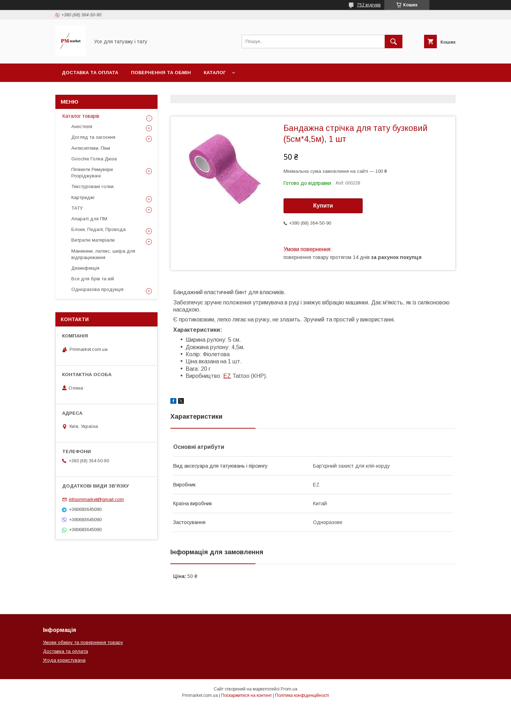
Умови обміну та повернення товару (83, 642)
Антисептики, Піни (90, 148)
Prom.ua (289, 689)
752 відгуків (369, 4)
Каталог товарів (80, 116)
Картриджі (82, 197)
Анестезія (81, 126)
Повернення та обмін (161, 72)
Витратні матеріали (93, 240)
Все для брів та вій (92, 278)
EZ (227, 376)
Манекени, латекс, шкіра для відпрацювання (103, 254)
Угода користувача (64, 660)
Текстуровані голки (92, 186)
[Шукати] (393, 41)
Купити (323, 206)
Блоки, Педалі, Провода (98, 229)
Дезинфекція (85, 268)
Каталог (215, 72)
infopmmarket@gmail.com (96, 499)
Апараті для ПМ (89, 218)
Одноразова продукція (97, 289)
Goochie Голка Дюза (94, 158)
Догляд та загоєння (93, 137)
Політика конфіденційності (302, 695)
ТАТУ (77, 208)
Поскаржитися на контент (246, 695)
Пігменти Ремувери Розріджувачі (92, 172)
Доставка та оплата (90, 72)
